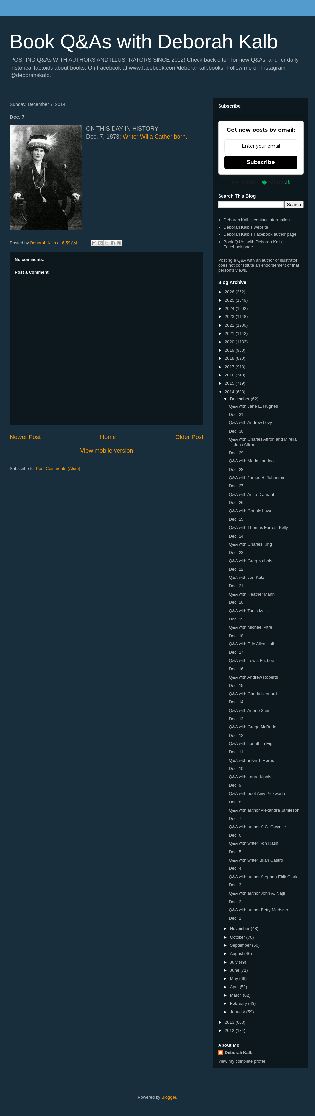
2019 (230, 350)
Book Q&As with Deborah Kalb (144, 41)
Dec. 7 (235, 818)
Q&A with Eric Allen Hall (251, 643)
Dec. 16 (236, 668)
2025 (230, 300)
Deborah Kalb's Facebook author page (259, 234)
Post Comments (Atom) (58, 468)
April (235, 986)
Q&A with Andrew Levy (250, 422)
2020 (230, 341)
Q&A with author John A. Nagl (257, 893)
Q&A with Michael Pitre (250, 627)
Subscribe (261, 162)
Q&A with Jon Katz (246, 577)
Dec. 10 (236, 768)
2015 (230, 383)
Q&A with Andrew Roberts (253, 677)
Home (108, 437)
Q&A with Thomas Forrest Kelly (258, 527)
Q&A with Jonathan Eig (250, 743)
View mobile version (106, 450)
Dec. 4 (235, 868)
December (240, 398)
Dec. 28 (236, 469)
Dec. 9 (235, 785)
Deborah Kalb (239, 1052)
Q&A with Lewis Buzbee (251, 660)
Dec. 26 (236, 502)
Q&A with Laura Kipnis (250, 776)
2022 (230, 325)
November (240, 928)
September (241, 945)
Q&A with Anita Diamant (251, 494)
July (234, 962)
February (239, 1003)
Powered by (261, 182)
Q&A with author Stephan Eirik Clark (263, 876)
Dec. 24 (236, 536)
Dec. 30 (236, 431)
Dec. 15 (236, 685)
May (234, 978)
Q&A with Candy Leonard (253, 693)
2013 (230, 1022)
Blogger (168, 1097)
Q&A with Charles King (250, 544)
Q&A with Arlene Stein (249, 710)
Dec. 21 (236, 585)
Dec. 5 (235, 851)
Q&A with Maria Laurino (251, 460)
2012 (230, 1030)
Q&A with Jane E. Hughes (253, 406)
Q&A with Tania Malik (249, 610)
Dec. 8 (235, 802)
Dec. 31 (236, 414)
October (238, 937)
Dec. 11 (236, 751)
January (238, 1011)
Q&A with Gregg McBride (252, 726)
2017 (230, 366)
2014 (230, 391)
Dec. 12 (236, 735)
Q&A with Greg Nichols (250, 560)
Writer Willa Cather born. (155, 136)
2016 (230, 375)
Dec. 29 (236, 452)
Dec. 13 (236, 718)
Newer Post (25, 437)
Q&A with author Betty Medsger (258, 909)
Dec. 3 (235, 885)
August (237, 953)
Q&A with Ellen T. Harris (251, 760)
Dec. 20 (236, 602)
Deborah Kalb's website (245, 227)
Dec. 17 (236, 652)
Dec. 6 (235, 835)
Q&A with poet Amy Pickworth (257, 793)
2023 (230, 316)
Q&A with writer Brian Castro (256, 860)
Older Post (189, 437)
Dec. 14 (236, 702)
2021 (230, 333)
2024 (230, 308)
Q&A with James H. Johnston (256, 477)
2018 (230, 358)
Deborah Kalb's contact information (256, 219)
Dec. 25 (236, 519)
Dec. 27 (236, 485)
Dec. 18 (236, 635)
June (235, 970)
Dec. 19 (236, 619)
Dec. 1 (235, 918)
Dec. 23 (236, 552)
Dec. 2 (235, 901)
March (236, 995)
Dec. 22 (236, 569)
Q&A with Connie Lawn (250, 510)
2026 (230, 291)
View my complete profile (241, 1061)
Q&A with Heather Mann (251, 594)
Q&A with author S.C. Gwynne (257, 826)
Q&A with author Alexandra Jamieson (264, 810)
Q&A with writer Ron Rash (253, 843)
